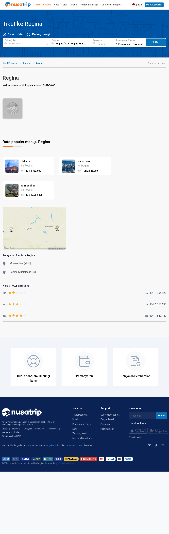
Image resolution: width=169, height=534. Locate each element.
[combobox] (23, 42)
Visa (65, 4)
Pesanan (105, 424)
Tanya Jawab (108, 419)
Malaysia (28, 429)
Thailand (17, 432)
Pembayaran (107, 428)
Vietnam (6, 432)
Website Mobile (136, 437)
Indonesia (15, 429)
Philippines (53, 429)
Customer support (110, 414)
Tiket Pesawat (43, 4)
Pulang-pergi (41, 34)
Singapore (39, 429)
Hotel (57, 4)
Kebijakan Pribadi (54, 445)
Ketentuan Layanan (75, 445)
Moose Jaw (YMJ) (20, 263)
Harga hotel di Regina (16, 285)
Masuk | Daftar (154, 4)
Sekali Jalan (16, 34)
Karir (74, 428)
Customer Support (111, 4)
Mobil (74, 4)
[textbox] (23, 42)
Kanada (27, 63)
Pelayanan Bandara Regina (19, 255)
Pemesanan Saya (89, 4)
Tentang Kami (79, 433)
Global (5, 429)
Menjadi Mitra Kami (82, 438)
